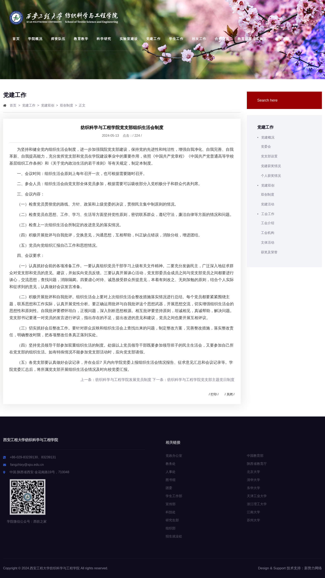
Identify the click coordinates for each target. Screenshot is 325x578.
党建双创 (47, 105)
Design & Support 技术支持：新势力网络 (290, 568)
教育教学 (81, 39)
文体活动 (265, 242)
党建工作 (153, 39)
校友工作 (199, 39)
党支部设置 (267, 156)
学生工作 (176, 39)
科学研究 (104, 39)
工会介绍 (265, 223)
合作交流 (222, 39)
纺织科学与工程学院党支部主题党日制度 (200, 380)
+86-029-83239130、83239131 (33, 460)
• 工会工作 (284, 214)
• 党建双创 (284, 185)
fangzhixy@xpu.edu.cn (27, 467)
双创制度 (66, 105)
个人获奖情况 (269, 175)
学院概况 (35, 39)
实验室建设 (129, 39)
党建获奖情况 (269, 166)
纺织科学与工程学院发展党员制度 (123, 380)
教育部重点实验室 (252, 39)
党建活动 (265, 204)
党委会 (264, 146)
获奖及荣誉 (267, 252)
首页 (16, 39)
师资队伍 (58, 39)
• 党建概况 (284, 137)
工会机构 (265, 233)
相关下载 (282, 39)
